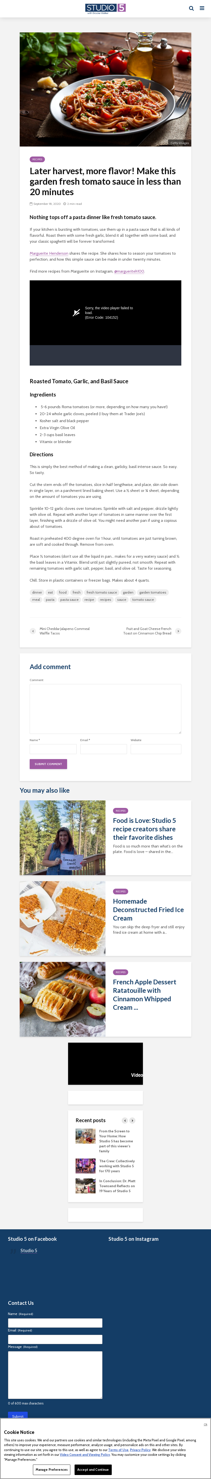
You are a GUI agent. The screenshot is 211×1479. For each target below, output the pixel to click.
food (63, 592)
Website (136, 740)
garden (128, 592)
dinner (37, 592)
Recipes (37, 159)
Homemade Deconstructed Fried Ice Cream (148, 909)
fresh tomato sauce (102, 592)
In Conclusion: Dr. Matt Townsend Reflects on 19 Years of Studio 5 (117, 1186)
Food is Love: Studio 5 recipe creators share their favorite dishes (144, 828)
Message (23, 1346)
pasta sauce (69, 599)
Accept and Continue (93, 1470)
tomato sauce (143, 599)
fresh (77, 592)
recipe (89, 599)
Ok (205, 1424)
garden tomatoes (152, 592)
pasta (50, 599)
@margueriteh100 (129, 271)
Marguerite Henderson (49, 253)
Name (35, 740)
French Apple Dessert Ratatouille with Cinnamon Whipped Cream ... (144, 994)
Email (85, 740)
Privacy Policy (140, 1450)
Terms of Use (118, 1450)
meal (36, 599)
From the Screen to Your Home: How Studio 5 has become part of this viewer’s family (116, 1141)
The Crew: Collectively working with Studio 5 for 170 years (117, 1166)
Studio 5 (28, 1250)
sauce (121, 599)
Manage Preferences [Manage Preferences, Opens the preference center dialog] (52, 1470)
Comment (36, 680)
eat (50, 592)
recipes (105, 599)
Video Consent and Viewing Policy (85, 1455)
